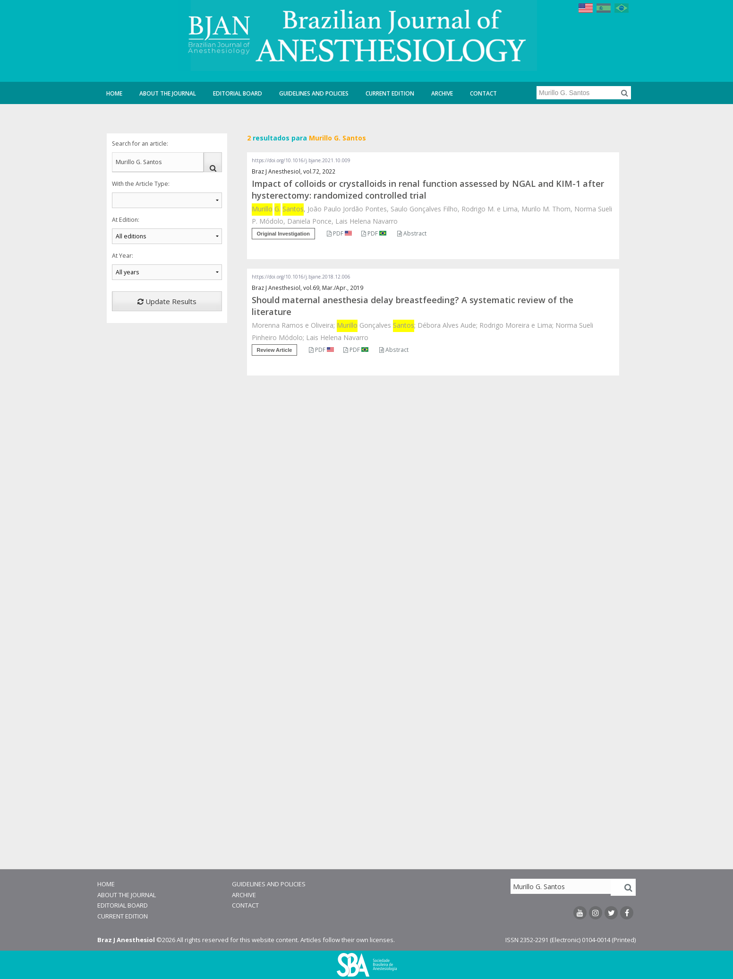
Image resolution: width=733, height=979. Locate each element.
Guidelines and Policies (314, 93)
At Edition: (125, 220)
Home (114, 93)
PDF (339, 233)
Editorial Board (237, 93)
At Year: (122, 256)
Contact (483, 93)
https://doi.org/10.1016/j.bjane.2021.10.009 (301, 160)
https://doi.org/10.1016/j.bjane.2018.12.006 (301, 276)
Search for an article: (140, 144)
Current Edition (390, 93)
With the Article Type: (141, 184)
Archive (442, 93)
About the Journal (167, 93)
